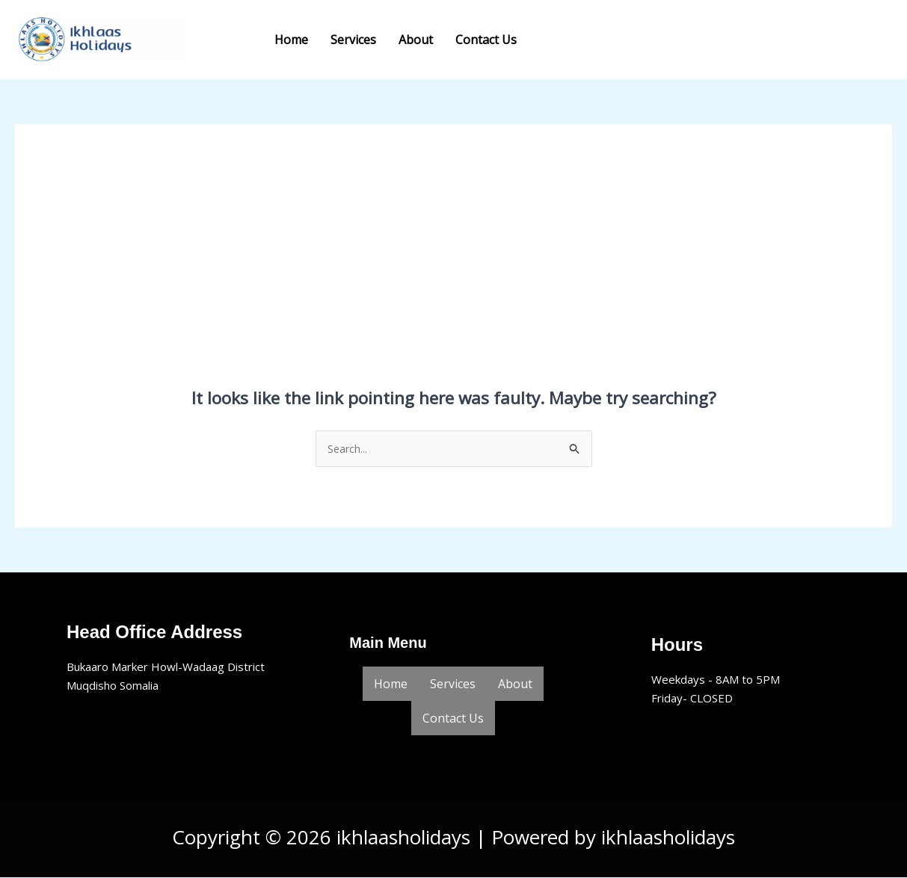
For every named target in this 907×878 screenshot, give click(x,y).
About (416, 39)
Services (353, 39)
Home (291, 39)
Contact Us (486, 39)
